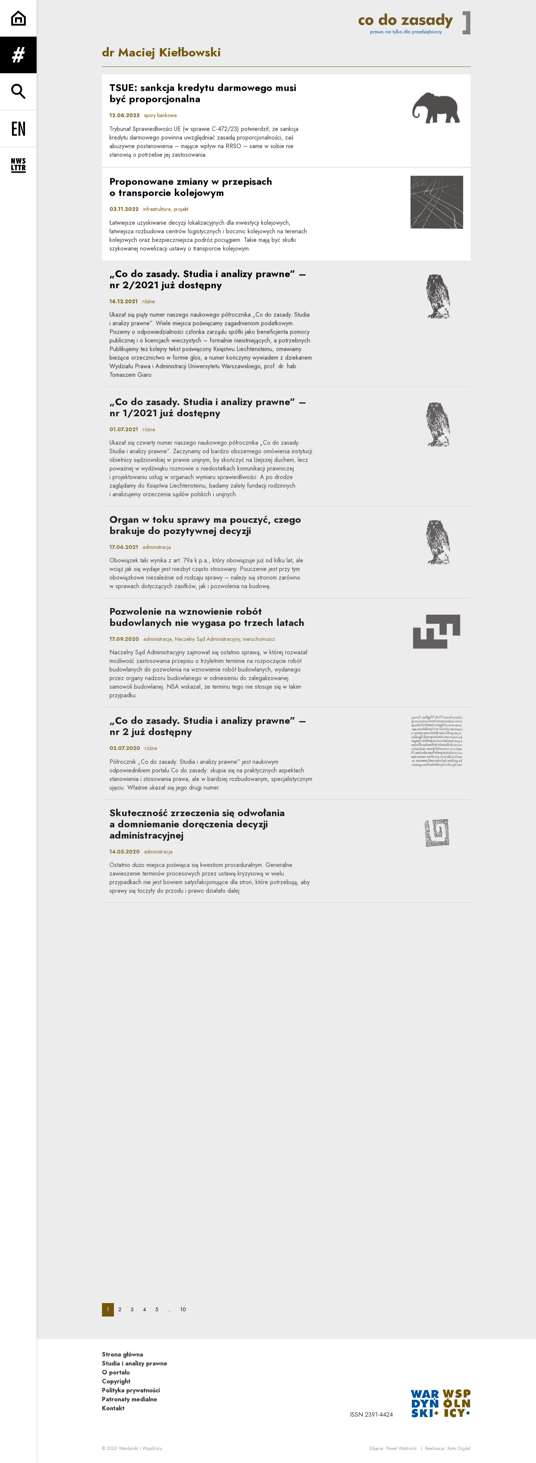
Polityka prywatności (131, 1390)
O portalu (116, 1372)
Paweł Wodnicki (401, 1448)
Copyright (116, 1381)
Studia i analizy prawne (134, 1363)
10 (185, 1309)
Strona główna (122, 1354)
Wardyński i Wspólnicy (140, 1448)
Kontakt (113, 1408)
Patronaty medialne (129, 1399)
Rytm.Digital (459, 1448)
